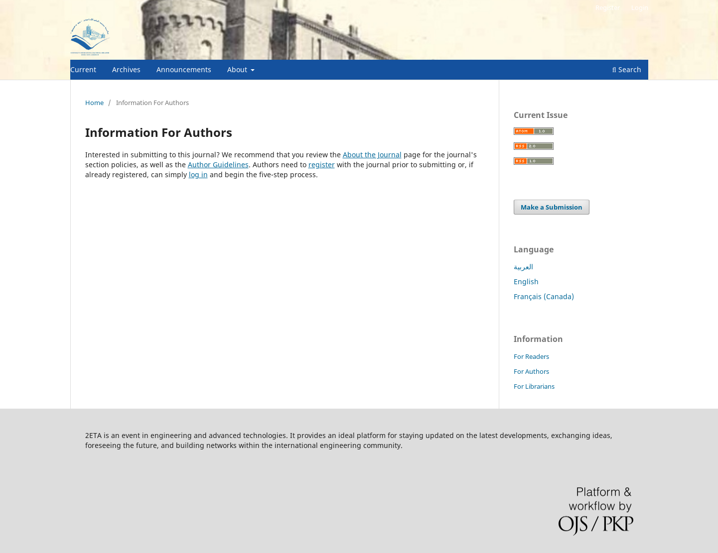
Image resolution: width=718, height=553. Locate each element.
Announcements (183, 69)
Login (639, 7)
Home (94, 102)
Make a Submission (551, 207)
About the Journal (372, 154)
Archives (126, 69)
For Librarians (534, 386)
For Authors (531, 371)
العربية (523, 266)
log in (198, 174)
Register (607, 7)
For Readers (531, 356)
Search (626, 69)
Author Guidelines (218, 164)
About (238, 69)
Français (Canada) (544, 296)
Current (83, 69)
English (526, 281)
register (321, 164)
